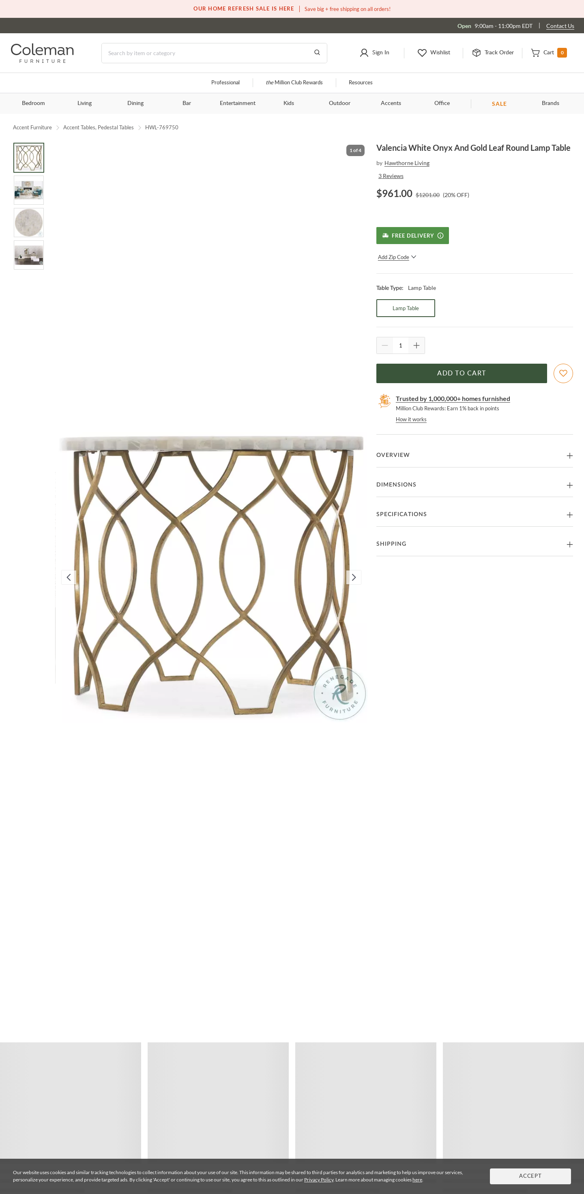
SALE (499, 103)
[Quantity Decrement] (385, 345)
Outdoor (339, 103)
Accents (391, 103)
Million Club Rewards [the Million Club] (294, 83)
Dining (135, 103)
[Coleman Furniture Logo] (42, 60)
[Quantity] (401, 345)
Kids (288, 103)
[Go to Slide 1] (29, 157)
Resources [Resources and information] (361, 83)
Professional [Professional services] (225, 83)
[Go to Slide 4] (29, 255)
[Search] (214, 53)
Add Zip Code (397, 257)
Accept (530, 1176)
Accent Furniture (32, 127)
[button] (374, 53)
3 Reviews (391, 175)
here (417, 1180)
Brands (550, 103)
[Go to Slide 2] (29, 190)
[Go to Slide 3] (29, 222)
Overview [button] (393, 455)
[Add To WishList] (563, 373)
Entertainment (238, 103)
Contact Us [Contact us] (560, 25)
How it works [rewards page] (411, 419)
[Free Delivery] (412, 235)
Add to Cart (461, 373)
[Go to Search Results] (317, 53)
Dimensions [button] (396, 485)
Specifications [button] (401, 514)
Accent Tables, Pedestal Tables (98, 127)
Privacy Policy (318, 1180)
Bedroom (33, 103)
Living (84, 103)
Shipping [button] (391, 544)
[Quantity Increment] (416, 345)
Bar (186, 103)
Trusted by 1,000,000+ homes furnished (453, 398)
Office (442, 103)
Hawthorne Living (406, 162)
